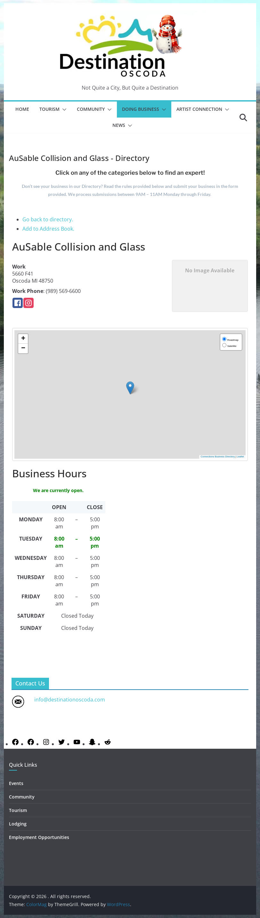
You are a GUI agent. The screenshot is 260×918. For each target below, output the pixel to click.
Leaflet (240, 456)
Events (16, 783)
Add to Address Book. (48, 228)
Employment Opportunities (39, 837)
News (118, 125)
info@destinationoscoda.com (69, 699)
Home (22, 109)
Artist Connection (199, 109)
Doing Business (140, 109)
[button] (63, 109)
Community (91, 109)
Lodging (18, 824)
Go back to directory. (47, 219)
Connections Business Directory (218, 456)
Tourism (49, 109)
